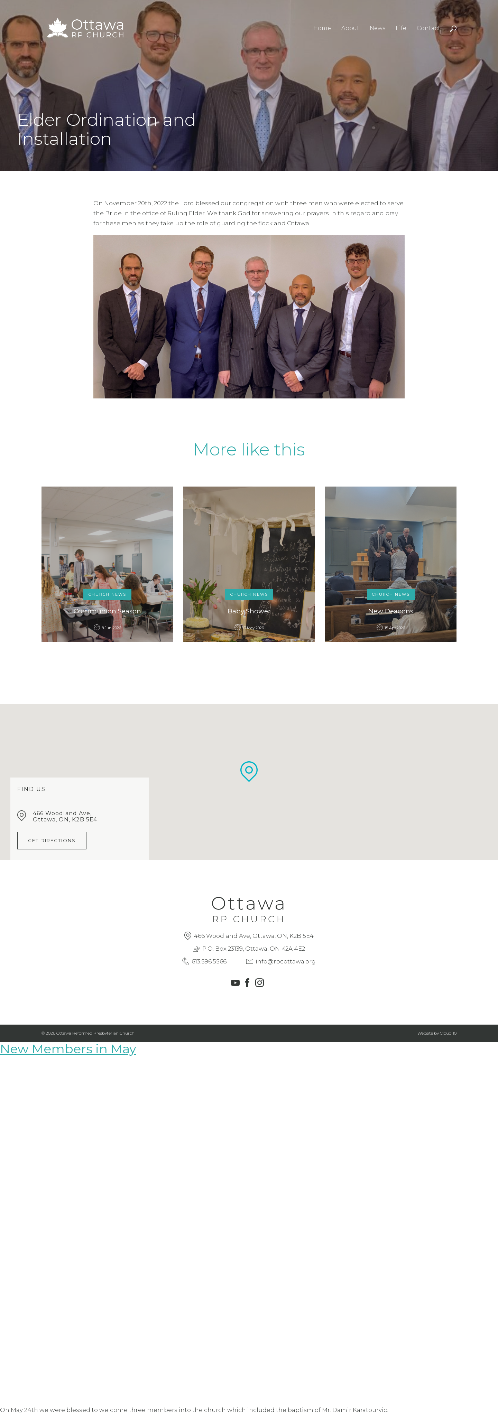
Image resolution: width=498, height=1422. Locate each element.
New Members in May (68, 1048)
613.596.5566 (209, 961)
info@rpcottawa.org (286, 961)
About (350, 28)
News (377, 28)
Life (401, 28)
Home (322, 28)
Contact (428, 28)
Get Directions (52, 840)
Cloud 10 (448, 1033)
